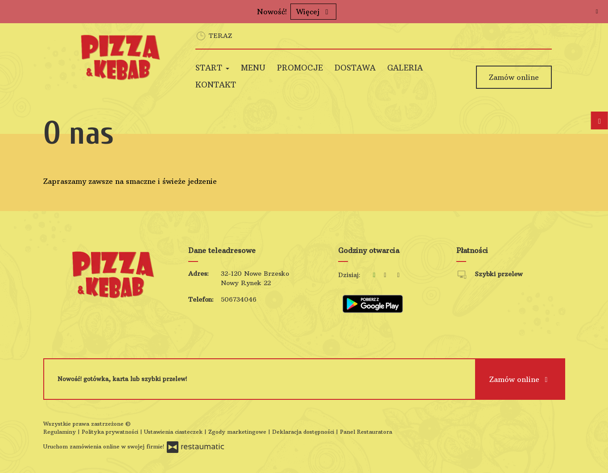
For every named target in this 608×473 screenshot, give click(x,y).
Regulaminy (60, 431)
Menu (253, 68)
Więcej (313, 11)
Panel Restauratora (366, 431)
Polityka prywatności (111, 431)
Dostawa (355, 68)
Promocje (300, 68)
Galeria (405, 68)
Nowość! (272, 11)
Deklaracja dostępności (304, 431)
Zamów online (514, 77)
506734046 (238, 299)
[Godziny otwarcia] (398, 275)
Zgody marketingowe (238, 431)
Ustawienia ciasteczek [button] (174, 431)
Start (212, 68)
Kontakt (215, 85)
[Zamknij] (596, 11)
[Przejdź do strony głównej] (124, 57)
